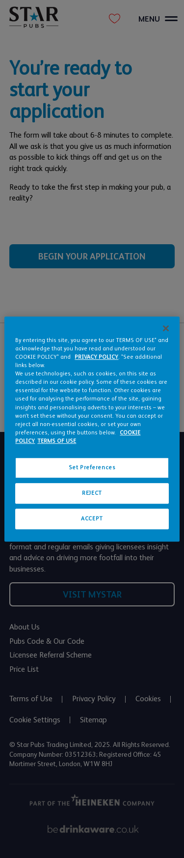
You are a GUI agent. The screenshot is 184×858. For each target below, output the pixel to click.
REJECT (92, 493)
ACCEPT (92, 518)
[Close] (166, 328)
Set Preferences (92, 467)
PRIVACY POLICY (96, 357)
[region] (91, 429)
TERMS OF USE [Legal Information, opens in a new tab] (56, 441)
